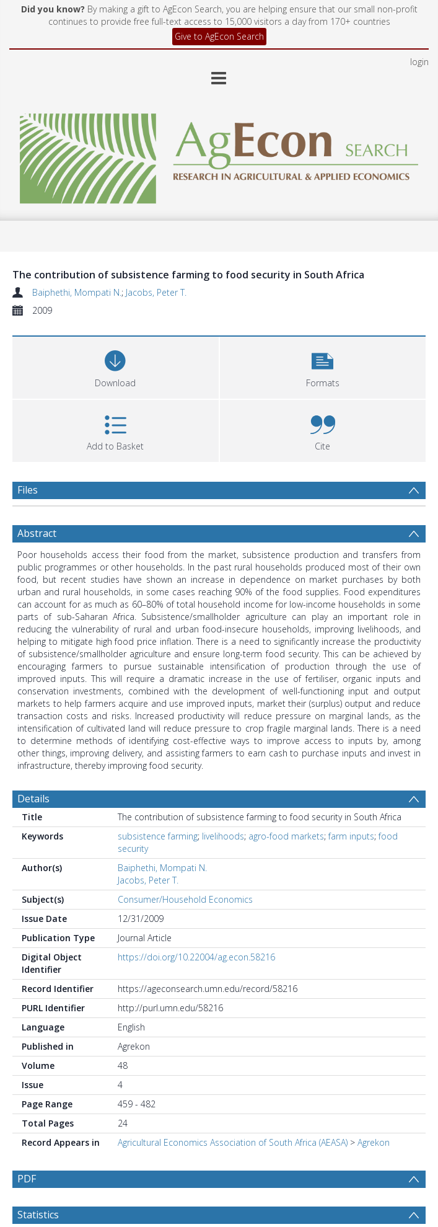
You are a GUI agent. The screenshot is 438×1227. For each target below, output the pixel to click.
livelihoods (223, 836)
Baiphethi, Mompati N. (76, 292)
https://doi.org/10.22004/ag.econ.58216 (196, 957)
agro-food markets (286, 836)
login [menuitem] (419, 62)
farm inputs (351, 836)
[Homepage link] (219, 155)
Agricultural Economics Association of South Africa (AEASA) (233, 1142)
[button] (323, 366)
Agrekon (373, 1142)
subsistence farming (158, 836)
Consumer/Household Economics (185, 899)
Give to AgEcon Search (219, 36)
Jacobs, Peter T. (156, 292)
